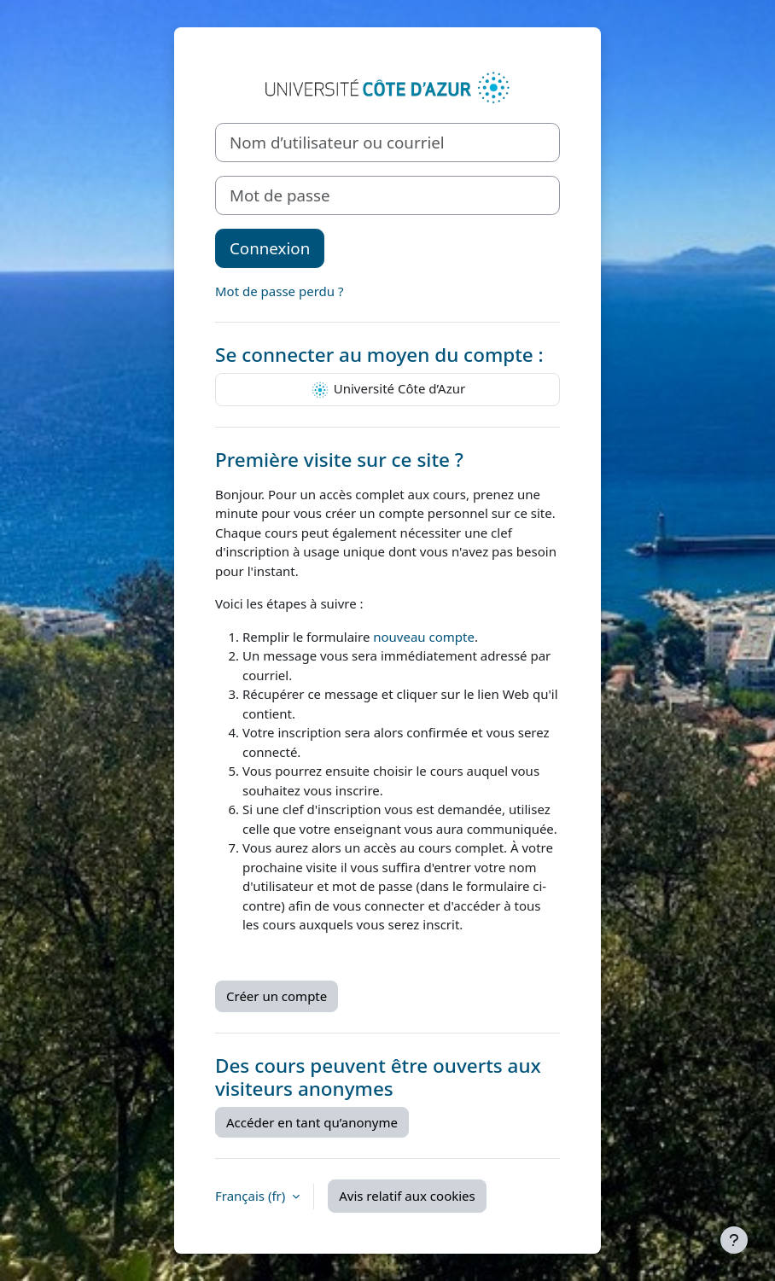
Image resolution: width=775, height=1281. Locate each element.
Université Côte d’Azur (387, 390)
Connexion (270, 248)
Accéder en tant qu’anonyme (312, 1122)
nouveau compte (424, 636)
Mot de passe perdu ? (279, 291)
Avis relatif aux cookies (407, 1195)
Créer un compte (276, 995)
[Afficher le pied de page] (734, 1240)
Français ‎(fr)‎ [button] (251, 1195)
